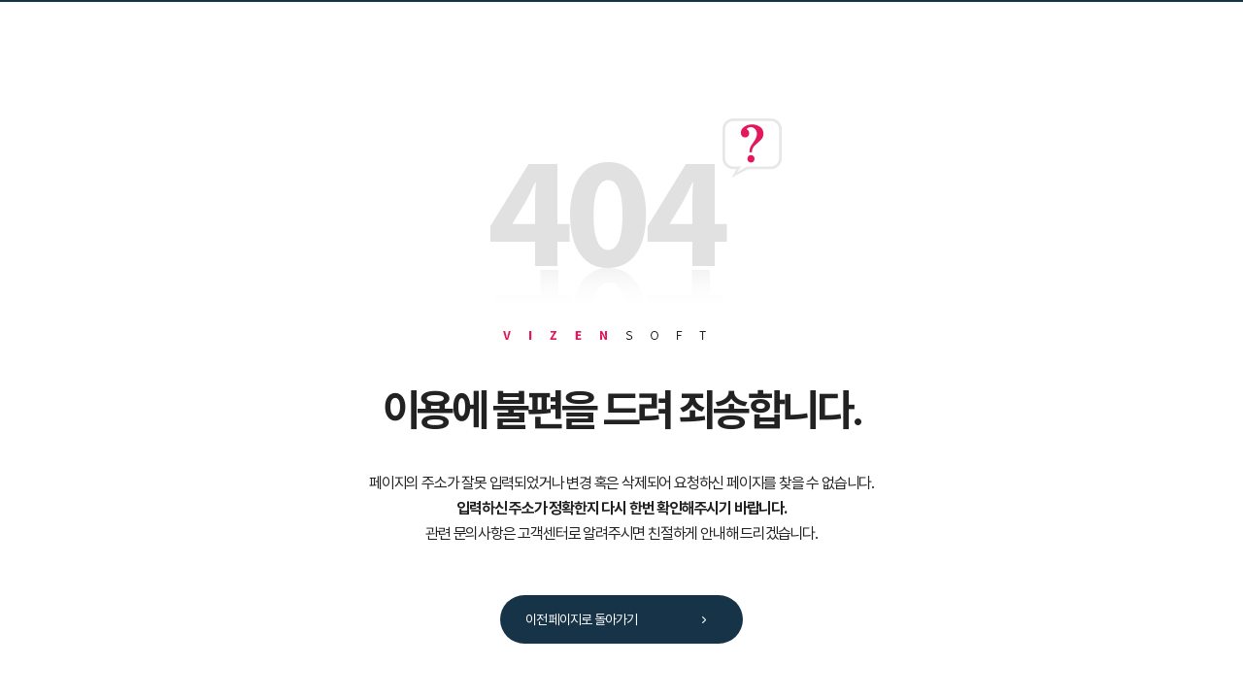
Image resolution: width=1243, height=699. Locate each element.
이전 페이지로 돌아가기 (622, 620)
